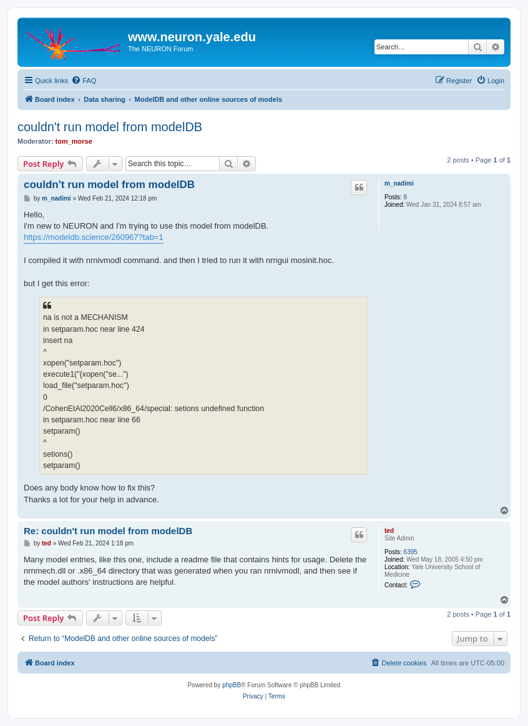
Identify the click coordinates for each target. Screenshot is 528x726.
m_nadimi (399, 183)
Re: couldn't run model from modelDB (108, 530)
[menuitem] (83, 80)
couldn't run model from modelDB (109, 127)
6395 (411, 552)
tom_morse (74, 141)
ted (389, 530)
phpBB (231, 685)
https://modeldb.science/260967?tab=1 (94, 237)
